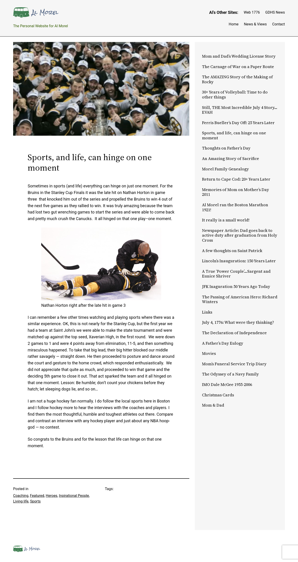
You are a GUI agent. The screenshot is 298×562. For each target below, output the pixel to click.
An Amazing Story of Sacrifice (230, 158)
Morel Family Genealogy (225, 169)
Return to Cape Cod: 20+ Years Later (236, 179)
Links (207, 312)
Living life (21, 501)
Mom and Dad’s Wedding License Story (239, 56)
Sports (35, 501)
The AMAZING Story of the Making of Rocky (237, 79)
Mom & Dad (213, 405)
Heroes (51, 495)
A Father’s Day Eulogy (222, 343)
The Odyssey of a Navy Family (230, 374)
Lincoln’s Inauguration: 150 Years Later (239, 260)
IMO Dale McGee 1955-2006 (227, 384)
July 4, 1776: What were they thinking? (238, 322)
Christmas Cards (218, 395)
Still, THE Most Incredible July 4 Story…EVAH (239, 110)
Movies (209, 353)
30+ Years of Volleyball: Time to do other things (235, 94)
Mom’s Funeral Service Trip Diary (234, 363)
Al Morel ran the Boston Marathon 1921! (235, 207)
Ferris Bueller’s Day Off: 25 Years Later (238, 122)
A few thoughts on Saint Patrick (232, 250)
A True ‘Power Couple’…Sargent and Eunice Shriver (236, 274)
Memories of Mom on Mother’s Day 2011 (235, 192)
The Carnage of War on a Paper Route (238, 66)
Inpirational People (74, 495)
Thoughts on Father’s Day (226, 148)
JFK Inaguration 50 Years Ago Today (236, 286)
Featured (37, 495)
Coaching (20, 495)
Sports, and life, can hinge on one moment (234, 135)
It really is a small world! (226, 220)
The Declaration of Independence (234, 332)
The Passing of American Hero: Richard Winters (239, 299)
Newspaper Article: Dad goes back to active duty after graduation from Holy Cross (239, 235)
